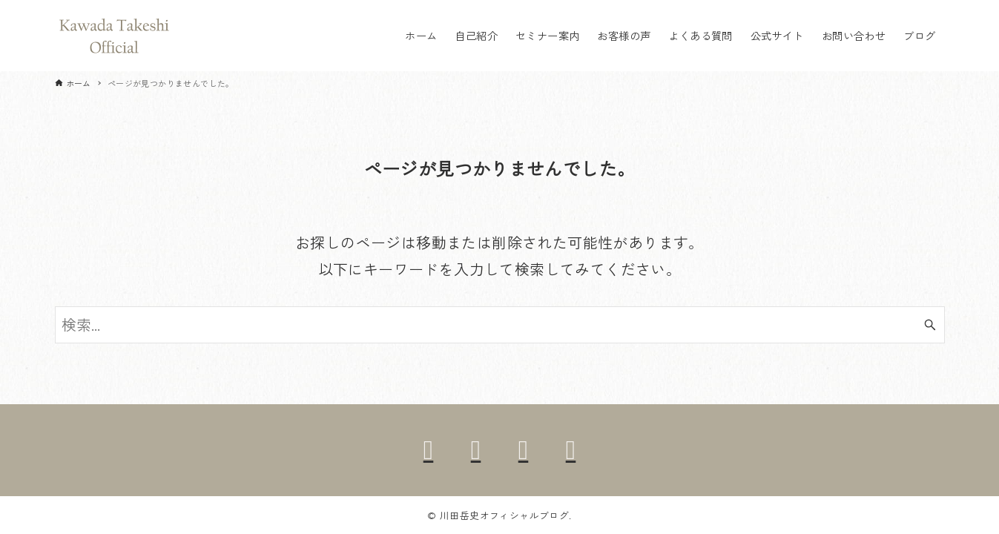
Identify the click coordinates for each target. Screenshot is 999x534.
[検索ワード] (500, 324)
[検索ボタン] (930, 324)
